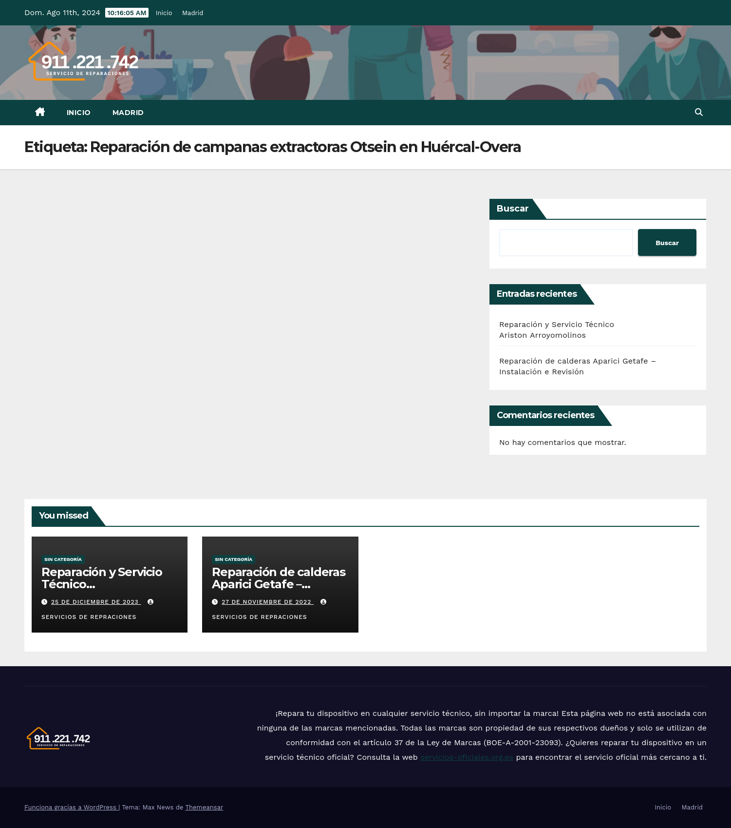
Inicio (164, 13)
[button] (699, 112)
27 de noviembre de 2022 (268, 601)
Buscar (513, 208)
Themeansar (204, 807)
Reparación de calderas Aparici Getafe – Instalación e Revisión (278, 584)
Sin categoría (63, 559)
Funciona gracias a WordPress (71, 807)
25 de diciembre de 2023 (96, 601)
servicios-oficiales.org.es (466, 757)
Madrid (193, 13)
